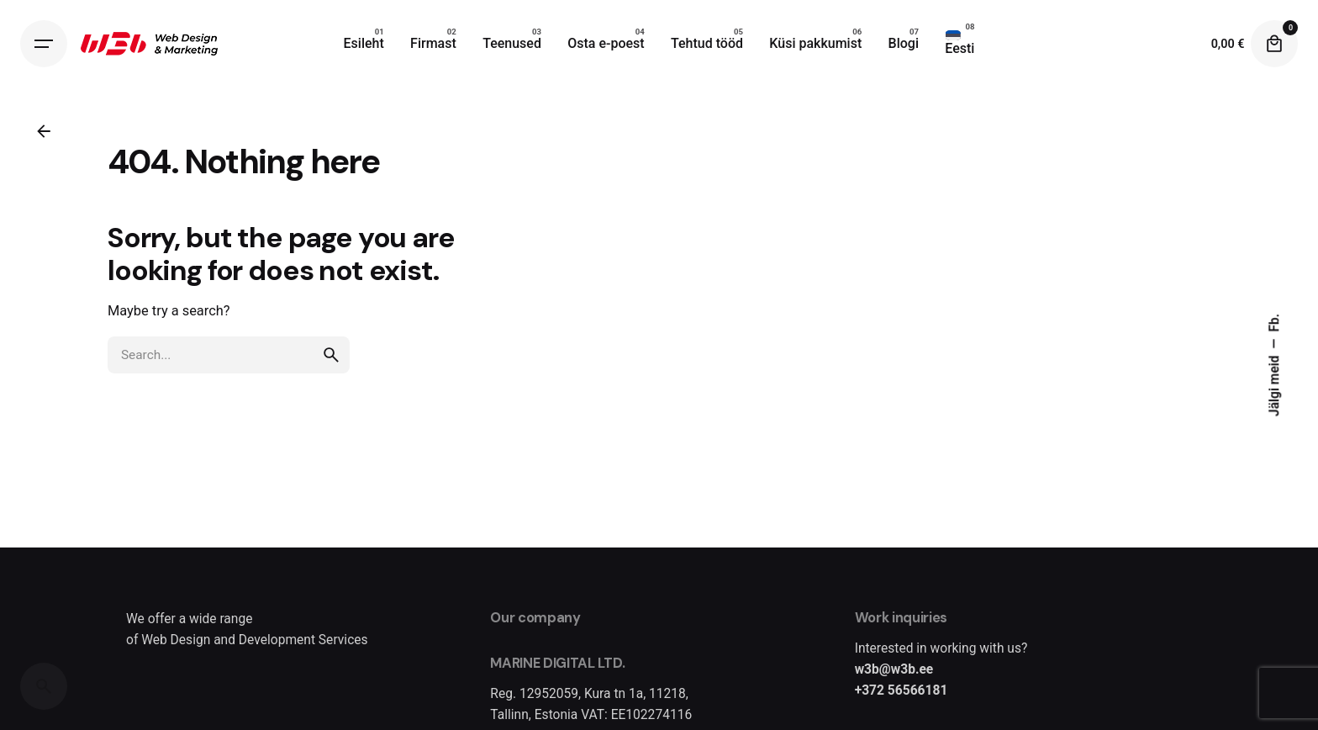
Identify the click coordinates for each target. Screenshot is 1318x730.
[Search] (43, 686)
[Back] (43, 131)
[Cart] (1274, 43)
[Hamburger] (43, 43)
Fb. (1275, 323)
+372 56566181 (901, 690)
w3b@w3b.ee (894, 669)
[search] (331, 354)
